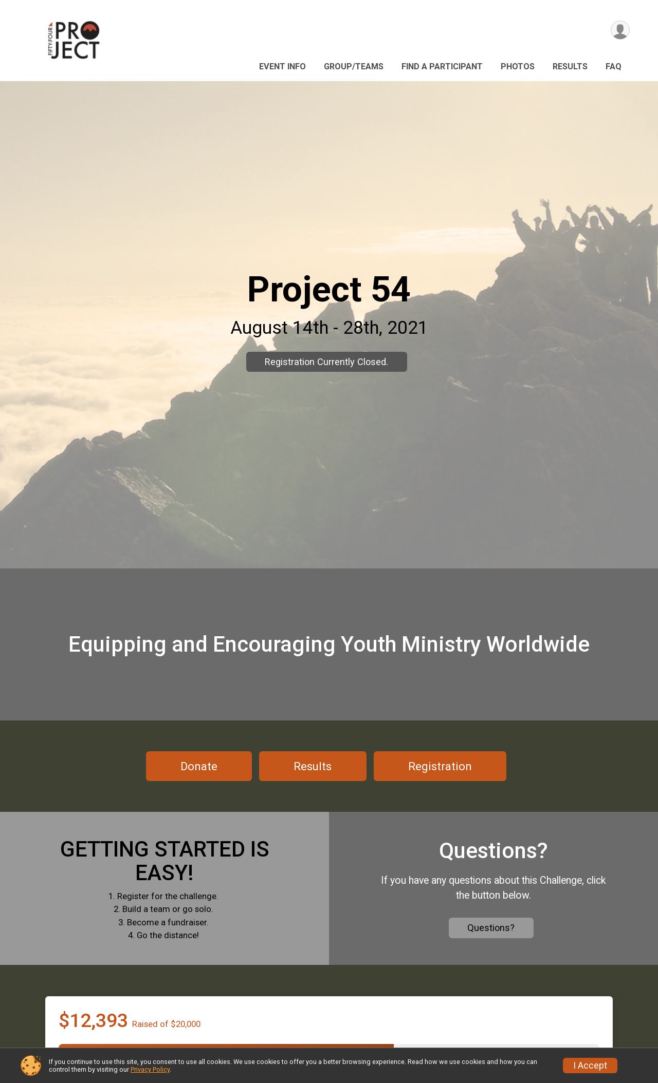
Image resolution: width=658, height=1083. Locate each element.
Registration (440, 766)
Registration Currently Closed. (326, 361)
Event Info (282, 66)
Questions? (491, 927)
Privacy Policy (150, 1069)
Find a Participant (442, 66)
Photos (518, 66)
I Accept (590, 1065)
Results (570, 66)
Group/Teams (353, 66)
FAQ (614, 66)
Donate (198, 766)
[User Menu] (620, 30)
